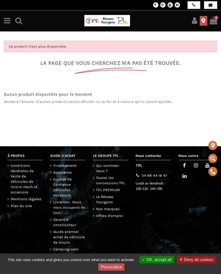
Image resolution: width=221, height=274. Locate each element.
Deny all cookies (196, 260)
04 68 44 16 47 (154, 175)
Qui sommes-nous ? (108, 168)
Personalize (111, 267)
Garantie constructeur (64, 222)
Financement (65, 165)
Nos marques (108, 209)
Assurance (62, 172)
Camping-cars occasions (65, 252)
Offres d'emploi (109, 215)
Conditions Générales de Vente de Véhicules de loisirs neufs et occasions (24, 178)
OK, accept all (157, 260)
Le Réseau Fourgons (105, 199)
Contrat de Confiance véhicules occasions (62, 187)
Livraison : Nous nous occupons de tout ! (69, 207)
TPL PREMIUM (108, 190)
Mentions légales (26, 199)
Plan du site (21, 206)
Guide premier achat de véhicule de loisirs (69, 237)
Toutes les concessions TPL (110, 180)
